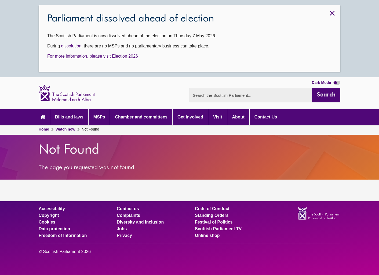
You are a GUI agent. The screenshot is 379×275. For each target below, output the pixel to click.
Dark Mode (326, 82)
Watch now (65, 129)
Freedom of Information (63, 235)
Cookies (47, 222)
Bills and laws (69, 117)
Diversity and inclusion (140, 222)
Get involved (190, 117)
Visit (217, 117)
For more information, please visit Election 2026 (92, 56)
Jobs (122, 229)
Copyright (49, 215)
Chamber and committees (141, 117)
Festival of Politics (213, 222)
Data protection (54, 229)
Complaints (128, 215)
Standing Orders (211, 215)
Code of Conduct (212, 209)
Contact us (128, 209)
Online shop (207, 235)
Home (44, 129)
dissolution (71, 46)
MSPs (99, 117)
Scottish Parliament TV (218, 229)
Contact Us (265, 117)
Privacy (124, 235)
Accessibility (52, 209)
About (238, 117)
